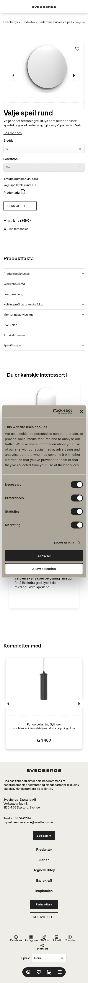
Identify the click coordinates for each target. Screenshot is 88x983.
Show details (64, 542)
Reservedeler (44, 917)
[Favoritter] (38, 972)
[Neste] (74, 75)
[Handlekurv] (49, 972)
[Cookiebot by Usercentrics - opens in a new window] (54, 411)
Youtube (70, 938)
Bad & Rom (44, 835)
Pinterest (42, 946)
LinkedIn (57, 938)
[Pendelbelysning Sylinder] (44, 703)
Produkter (28, 22)
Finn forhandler (18, 229)
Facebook (16, 938)
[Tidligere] (14, 75)
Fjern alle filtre (20, 206)
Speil (68, 22)
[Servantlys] (44, 167)
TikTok (45, 938)
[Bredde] (44, 149)
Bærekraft (44, 880)
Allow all (44, 556)
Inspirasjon (44, 890)
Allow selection (44, 568)
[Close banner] (81, 411)
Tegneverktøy (44, 870)
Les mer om (12, 133)
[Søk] (28, 972)
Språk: (25, 958)
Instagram (31, 938)
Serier (44, 860)
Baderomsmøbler (50, 22)
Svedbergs (10, 22)
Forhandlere (44, 904)
